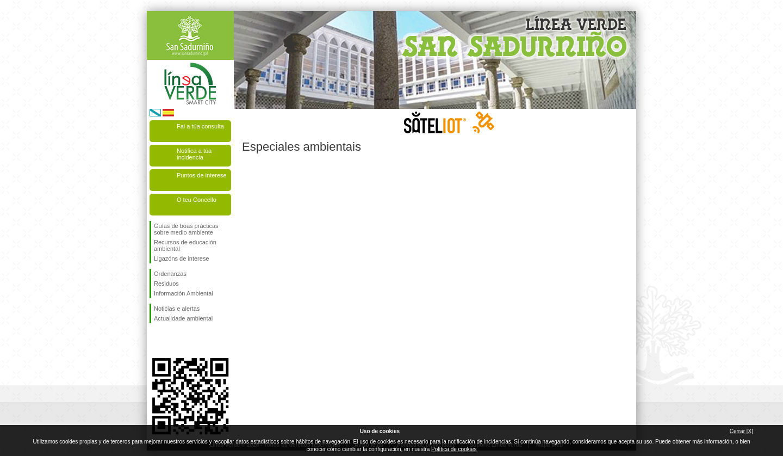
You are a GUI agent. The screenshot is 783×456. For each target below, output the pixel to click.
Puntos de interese (202, 175)
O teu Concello (196, 199)
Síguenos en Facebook (156, 340)
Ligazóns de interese (181, 258)
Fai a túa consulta (200, 126)
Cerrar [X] (741, 431)
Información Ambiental (183, 293)
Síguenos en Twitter (174, 340)
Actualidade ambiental (183, 318)
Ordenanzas (170, 273)
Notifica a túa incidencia (194, 154)
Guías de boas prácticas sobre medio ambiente (186, 229)
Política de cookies (453, 449)
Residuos (166, 283)
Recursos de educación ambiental (185, 245)
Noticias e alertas (177, 308)
